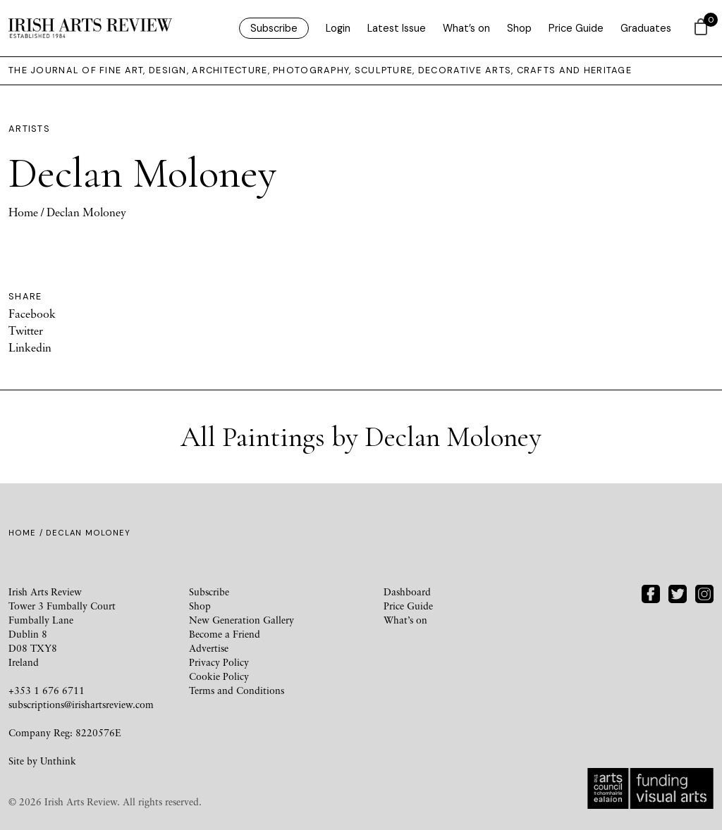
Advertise (208, 648)
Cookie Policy (219, 676)
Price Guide (576, 28)
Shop (519, 28)
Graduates (645, 28)
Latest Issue (396, 28)
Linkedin (29, 347)
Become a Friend (224, 634)
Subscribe (274, 28)
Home (23, 212)
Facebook (32, 313)
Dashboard (407, 591)
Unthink (58, 761)
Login (338, 28)
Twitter (25, 330)
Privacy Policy (219, 662)
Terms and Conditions (236, 690)
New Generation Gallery (241, 620)
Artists (29, 129)
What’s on (466, 28)
